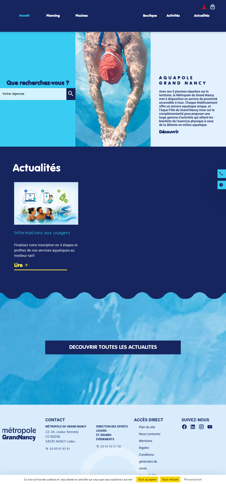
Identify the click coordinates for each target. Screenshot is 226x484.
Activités (173, 15)
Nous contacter (149, 434)
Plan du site (147, 427)
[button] (70, 94)
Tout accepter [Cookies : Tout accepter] (147, 479)
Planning (53, 15)
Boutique (150, 15)
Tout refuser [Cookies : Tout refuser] (170, 479)
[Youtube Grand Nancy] (210, 427)
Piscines (81, 15)
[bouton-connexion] (204, 7)
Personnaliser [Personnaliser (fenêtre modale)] (193, 479)
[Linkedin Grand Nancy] (194, 427)
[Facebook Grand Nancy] (186, 427)
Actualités (201, 15)
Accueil (24, 15)
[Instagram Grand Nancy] (202, 427)
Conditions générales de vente (148, 461)
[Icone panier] (212, 7)
